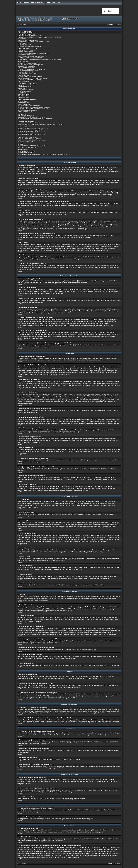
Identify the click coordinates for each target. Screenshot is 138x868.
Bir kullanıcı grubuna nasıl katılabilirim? (29, 105)
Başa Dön (20, 175)
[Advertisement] (57, 11)
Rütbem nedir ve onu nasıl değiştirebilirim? (30, 57)
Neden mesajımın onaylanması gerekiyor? (30, 79)
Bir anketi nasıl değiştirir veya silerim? (28, 70)
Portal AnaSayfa (23, 2)
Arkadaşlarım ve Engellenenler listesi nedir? (30, 123)
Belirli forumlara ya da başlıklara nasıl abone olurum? (33, 140)
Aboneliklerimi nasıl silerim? (25, 141)
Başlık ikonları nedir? (23, 97)
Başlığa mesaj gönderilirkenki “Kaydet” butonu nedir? (33, 78)
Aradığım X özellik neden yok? (26, 153)
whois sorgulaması (25, 849)
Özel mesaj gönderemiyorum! (26, 116)
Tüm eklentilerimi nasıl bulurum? (27, 147)
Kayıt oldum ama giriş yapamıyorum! (28, 40)
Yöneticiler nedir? (23, 101)
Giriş (59, 2)
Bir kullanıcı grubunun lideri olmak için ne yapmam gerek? (34, 107)
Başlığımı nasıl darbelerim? (25, 81)
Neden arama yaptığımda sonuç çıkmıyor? (30, 130)
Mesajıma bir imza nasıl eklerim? (27, 66)
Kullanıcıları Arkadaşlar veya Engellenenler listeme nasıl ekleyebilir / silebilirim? (40, 124)
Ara (53, 2)
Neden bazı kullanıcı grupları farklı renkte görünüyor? (33, 108)
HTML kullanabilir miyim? (25, 86)
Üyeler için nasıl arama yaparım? (27, 133)
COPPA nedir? (22, 43)
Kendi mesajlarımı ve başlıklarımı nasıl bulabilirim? (32, 134)
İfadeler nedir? (22, 88)
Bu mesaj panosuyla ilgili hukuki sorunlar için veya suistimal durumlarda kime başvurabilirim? (44, 154)
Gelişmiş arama (66, 19)
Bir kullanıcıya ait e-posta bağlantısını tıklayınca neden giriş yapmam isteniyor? (40, 59)
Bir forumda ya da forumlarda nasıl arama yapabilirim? (33, 128)
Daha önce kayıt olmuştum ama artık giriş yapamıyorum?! (34, 41)
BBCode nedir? (22, 85)
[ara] (110, 11)
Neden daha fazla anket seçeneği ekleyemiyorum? (32, 69)
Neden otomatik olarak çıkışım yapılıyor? (29, 35)
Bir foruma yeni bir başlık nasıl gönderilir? (29, 63)
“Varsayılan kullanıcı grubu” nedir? (27, 110)
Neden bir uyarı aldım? (24, 75)
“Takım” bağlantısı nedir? (25, 111)
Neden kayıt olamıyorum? (25, 44)
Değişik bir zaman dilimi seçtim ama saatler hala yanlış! (33, 53)
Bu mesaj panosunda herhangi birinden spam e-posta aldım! (35, 118)
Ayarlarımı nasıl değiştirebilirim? (27, 50)
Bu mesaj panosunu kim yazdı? (26, 151)
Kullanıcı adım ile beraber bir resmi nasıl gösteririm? (32, 56)
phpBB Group (43, 830)
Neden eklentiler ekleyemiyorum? (27, 73)
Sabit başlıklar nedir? (24, 94)
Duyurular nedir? (22, 92)
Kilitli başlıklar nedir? (23, 95)
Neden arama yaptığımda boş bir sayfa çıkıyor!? (31, 131)
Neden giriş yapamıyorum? (25, 33)
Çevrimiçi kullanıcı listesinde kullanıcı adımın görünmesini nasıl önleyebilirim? (39, 37)
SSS (48, 2)
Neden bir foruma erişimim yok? (27, 72)
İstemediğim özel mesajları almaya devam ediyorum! (32, 117)
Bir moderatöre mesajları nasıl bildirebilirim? (30, 76)
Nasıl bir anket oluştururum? (26, 67)
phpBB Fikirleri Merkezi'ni (107, 839)
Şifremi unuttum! (22, 38)
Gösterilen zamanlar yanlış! (25, 51)
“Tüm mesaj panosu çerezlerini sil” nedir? (29, 46)
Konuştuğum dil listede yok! (25, 54)
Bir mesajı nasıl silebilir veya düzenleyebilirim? (31, 65)
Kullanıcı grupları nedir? (24, 104)
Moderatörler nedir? (23, 102)
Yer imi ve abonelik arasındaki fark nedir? (29, 138)
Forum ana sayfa (37, 2)
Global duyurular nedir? (24, 91)
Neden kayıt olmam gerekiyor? (26, 34)
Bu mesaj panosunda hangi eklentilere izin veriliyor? (32, 145)
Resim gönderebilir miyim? (25, 89)
